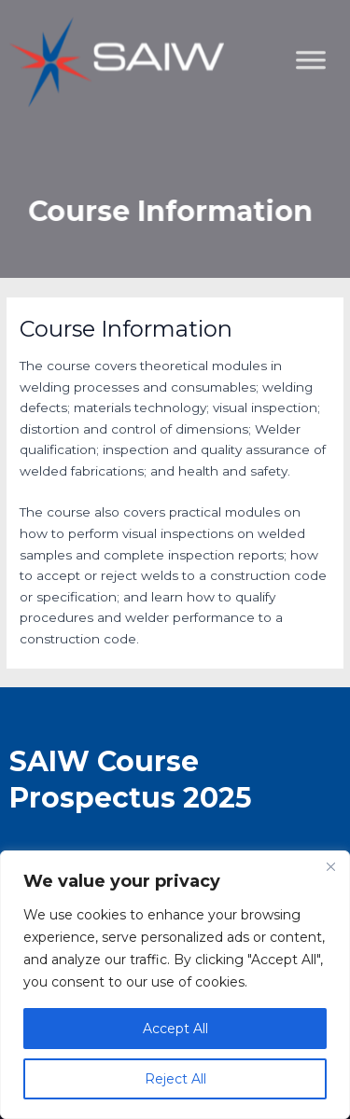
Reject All (175, 1079)
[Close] (330, 866)
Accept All (175, 1028)
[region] (175, 984)
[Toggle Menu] (326, 154)
